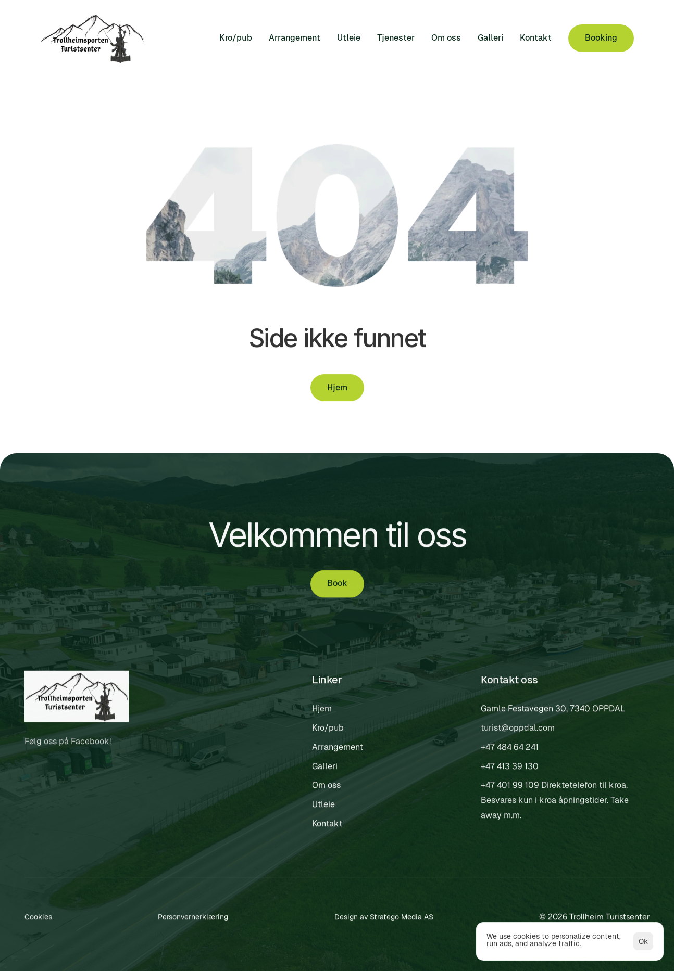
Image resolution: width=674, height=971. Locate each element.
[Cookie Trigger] (38, 919)
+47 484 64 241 (510, 749)
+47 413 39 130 (510, 768)
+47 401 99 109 (510, 788)
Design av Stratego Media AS (383, 919)
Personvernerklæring (193, 919)
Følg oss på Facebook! (68, 744)
